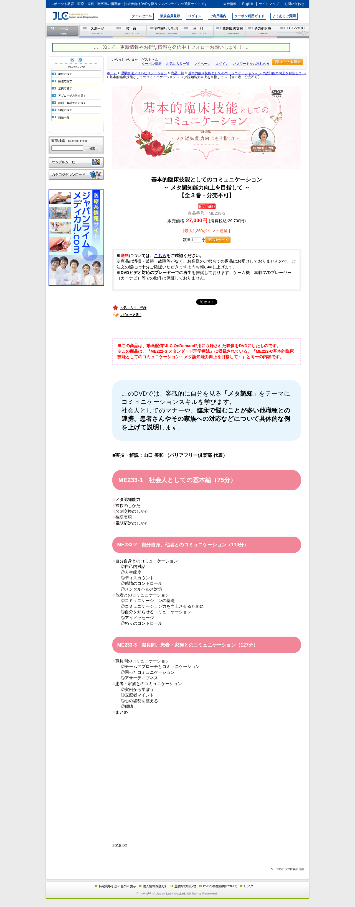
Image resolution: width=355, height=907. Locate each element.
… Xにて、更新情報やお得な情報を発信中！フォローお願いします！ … (170, 47)
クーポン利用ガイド (249, 16)
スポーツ (96, 31)
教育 (130, 31)
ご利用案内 (218, 16)
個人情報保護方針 (152, 886)
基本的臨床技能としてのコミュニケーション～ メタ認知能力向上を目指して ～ (247, 73)
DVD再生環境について (219, 886)
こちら (160, 255)
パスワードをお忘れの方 (251, 64)
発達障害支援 (230, 31)
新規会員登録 (170, 16)
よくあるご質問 (284, 16)
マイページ (202, 64)
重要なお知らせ (182, 886)
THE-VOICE (293, 31)
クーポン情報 (152, 64)
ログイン (194, 16)
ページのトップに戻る (177, 869)
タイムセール (142, 16)
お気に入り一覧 (177, 64)
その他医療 (262, 31)
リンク (246, 886)
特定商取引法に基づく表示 (115, 886)
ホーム (63, 31)
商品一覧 (177, 73)
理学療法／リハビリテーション (163, 31)
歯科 (197, 31)
